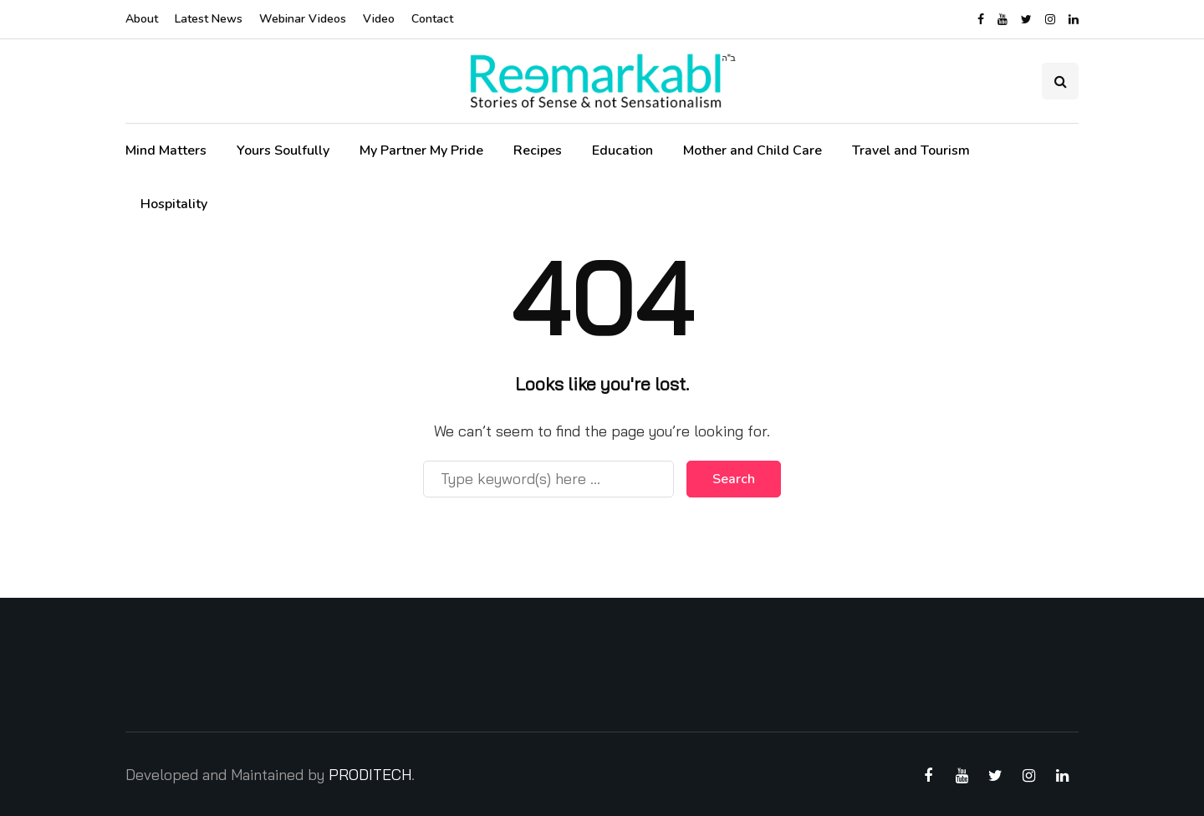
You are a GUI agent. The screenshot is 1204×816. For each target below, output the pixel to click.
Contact (432, 19)
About (141, 19)
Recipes (537, 150)
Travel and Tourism (911, 150)
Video (379, 19)
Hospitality (173, 204)
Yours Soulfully (283, 150)
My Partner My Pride (421, 150)
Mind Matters (166, 150)
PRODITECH (370, 774)
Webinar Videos (302, 19)
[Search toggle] (1060, 81)
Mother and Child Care (752, 150)
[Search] (548, 479)
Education (622, 150)
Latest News (208, 19)
